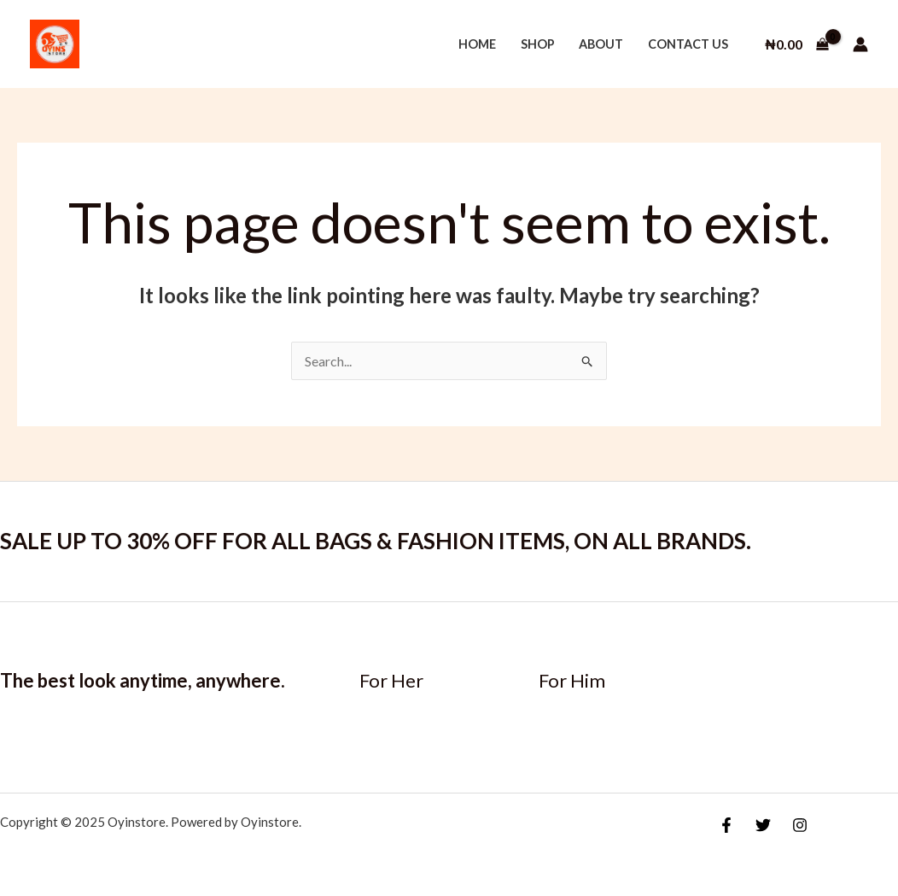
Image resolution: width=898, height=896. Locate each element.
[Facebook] (726, 825)
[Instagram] (800, 825)
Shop (538, 44)
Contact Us (688, 44)
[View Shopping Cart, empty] (796, 44)
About (601, 44)
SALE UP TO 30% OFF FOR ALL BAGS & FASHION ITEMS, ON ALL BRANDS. (375, 540)
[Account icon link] (860, 44)
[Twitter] (763, 825)
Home (477, 44)
